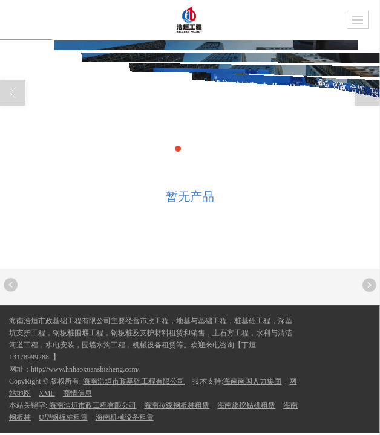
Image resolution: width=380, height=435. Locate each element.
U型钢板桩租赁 (63, 417)
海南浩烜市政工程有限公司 (92, 405)
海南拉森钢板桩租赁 (176, 405)
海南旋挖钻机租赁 (246, 405)
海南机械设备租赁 (125, 417)
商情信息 (77, 393)
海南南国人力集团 (252, 381)
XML (47, 393)
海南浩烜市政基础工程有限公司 (134, 381)
